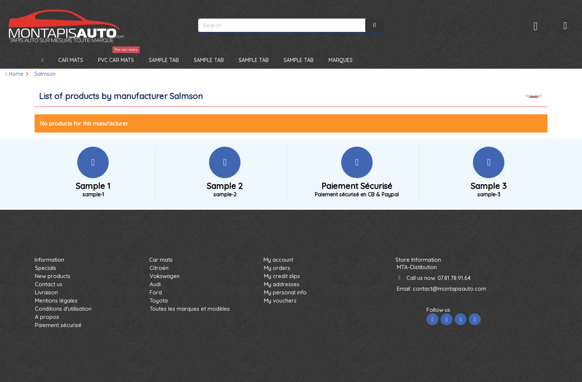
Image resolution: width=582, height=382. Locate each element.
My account (278, 259)
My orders (277, 267)
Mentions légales (56, 300)
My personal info (285, 292)
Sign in (536, 26)
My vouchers (280, 300)
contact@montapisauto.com (449, 288)
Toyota (159, 300)
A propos (47, 316)
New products (53, 276)
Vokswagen (165, 276)
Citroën (159, 267)
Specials (45, 267)
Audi (155, 284)
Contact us (48, 284)
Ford (156, 292)
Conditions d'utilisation (63, 308)
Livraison (46, 292)
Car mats (161, 259)
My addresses (282, 284)
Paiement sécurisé (58, 325)
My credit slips (282, 276)
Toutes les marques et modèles (190, 308)
